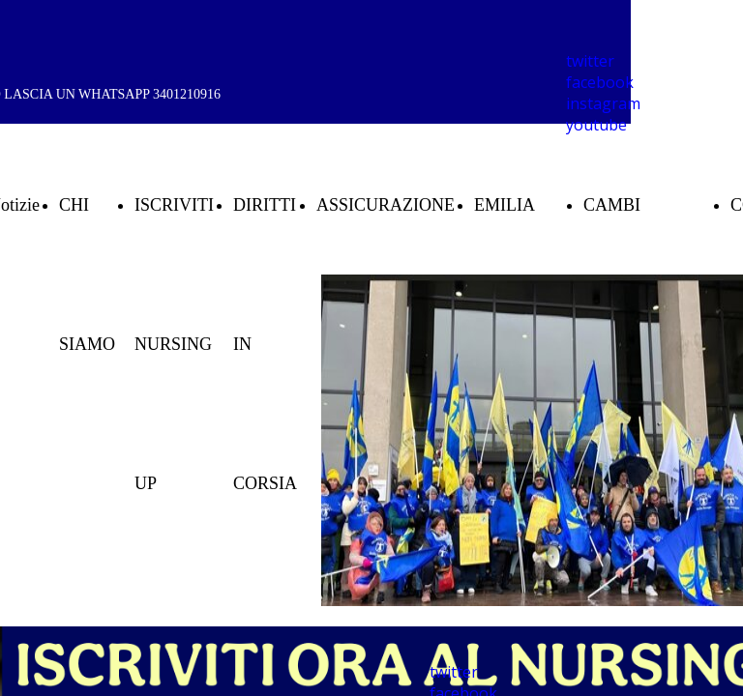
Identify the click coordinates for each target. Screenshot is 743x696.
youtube (596, 124)
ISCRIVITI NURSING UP (174, 344)
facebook (600, 82)
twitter (590, 61)
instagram (603, 103)
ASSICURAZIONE (385, 205)
